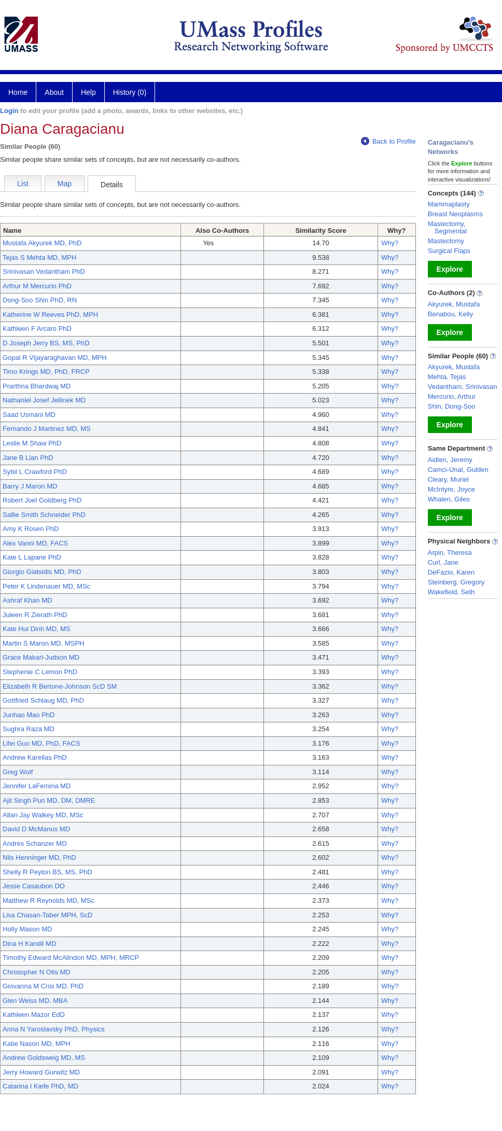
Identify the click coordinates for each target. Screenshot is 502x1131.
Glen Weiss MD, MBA (35, 1000)
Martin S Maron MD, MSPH (43, 643)
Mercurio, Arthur (452, 396)
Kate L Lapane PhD (32, 557)
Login (9, 111)
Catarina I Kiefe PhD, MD (40, 1086)
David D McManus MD (36, 829)
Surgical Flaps (449, 251)
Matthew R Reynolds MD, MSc (48, 900)
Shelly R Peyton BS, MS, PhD (47, 872)
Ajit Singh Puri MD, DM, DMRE (49, 800)
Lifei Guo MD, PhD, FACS (41, 743)
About (54, 92)
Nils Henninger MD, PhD (39, 857)
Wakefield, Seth (451, 592)
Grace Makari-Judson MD (41, 657)
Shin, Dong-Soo (452, 406)
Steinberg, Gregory (456, 582)
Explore (450, 269)
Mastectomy (446, 241)
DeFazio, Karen (451, 572)
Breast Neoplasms (455, 214)
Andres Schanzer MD (35, 843)
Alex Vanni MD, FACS (35, 543)
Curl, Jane (443, 562)
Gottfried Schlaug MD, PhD (43, 700)
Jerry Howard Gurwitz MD (41, 1072)
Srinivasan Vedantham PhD (44, 271)
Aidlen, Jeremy (450, 460)
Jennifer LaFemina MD (37, 786)
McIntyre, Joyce (451, 489)
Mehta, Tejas (447, 377)
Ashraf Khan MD (27, 600)
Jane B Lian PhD (28, 458)
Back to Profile (388, 141)
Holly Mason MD (27, 929)
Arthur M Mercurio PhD (37, 286)
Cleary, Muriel (448, 479)
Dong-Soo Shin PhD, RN (40, 300)
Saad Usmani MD (29, 414)
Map (65, 183)
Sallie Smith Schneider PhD (44, 515)
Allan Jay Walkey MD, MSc (43, 815)
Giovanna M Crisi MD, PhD (43, 986)
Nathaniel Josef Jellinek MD (44, 400)
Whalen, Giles (449, 499)
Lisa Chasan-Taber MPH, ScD (47, 915)
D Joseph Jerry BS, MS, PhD (46, 343)
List (23, 183)
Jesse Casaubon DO (34, 886)
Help (88, 92)
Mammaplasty (449, 204)
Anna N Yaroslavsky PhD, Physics (54, 1029)
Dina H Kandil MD (29, 943)
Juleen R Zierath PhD (35, 615)
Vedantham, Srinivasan (462, 386)
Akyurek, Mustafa (454, 304)
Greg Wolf (18, 772)
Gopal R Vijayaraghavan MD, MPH (55, 357)
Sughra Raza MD (28, 729)
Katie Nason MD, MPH (37, 1044)
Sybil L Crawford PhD (35, 472)
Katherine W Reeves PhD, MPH (50, 314)
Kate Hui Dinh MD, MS (37, 629)
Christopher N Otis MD (37, 972)
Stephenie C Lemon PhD (40, 672)
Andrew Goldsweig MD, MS (44, 1058)
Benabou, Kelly (450, 314)
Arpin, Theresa (450, 552)
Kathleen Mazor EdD (34, 1014)
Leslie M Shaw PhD (32, 443)
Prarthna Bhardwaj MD (37, 386)
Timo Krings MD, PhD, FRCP (46, 371)
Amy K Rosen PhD (31, 529)
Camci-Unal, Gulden (458, 469)
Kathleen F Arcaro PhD (37, 328)
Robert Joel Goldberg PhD (42, 500)
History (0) (130, 92)
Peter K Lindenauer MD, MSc (46, 586)
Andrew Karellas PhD (35, 757)
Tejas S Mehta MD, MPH (39, 257)
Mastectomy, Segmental (447, 227)
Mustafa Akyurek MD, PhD (42, 243)
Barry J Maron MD (30, 486)
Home (17, 92)
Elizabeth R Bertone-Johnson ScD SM (60, 686)
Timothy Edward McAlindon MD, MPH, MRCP (71, 957)
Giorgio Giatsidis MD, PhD (42, 572)
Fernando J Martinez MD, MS (47, 428)
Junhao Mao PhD (28, 715)
